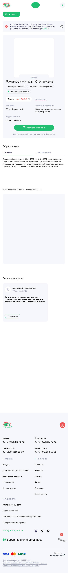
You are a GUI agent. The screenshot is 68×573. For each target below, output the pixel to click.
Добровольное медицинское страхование (22, 517)
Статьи (38, 476)
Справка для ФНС (11, 511)
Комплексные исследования (15, 470)
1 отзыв (34, 77)
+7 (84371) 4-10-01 (45, 452)
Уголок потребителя (12, 505)
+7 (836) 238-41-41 (45, 442)
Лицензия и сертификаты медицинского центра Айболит (25, 564)
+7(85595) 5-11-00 (13, 452)
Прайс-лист (40, 99)
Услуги (6, 465)
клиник (45, 28)
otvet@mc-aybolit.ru (13, 530)
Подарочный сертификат (14, 522)
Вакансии (39, 488)
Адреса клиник (9, 488)
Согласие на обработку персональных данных (21, 562)
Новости (39, 470)
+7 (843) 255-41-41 (13, 442)
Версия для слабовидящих (22, 539)
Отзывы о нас (41, 494)
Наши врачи (8, 482)
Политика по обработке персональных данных (21, 566)
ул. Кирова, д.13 (14, 109)
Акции (37, 482)
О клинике (39, 465)
